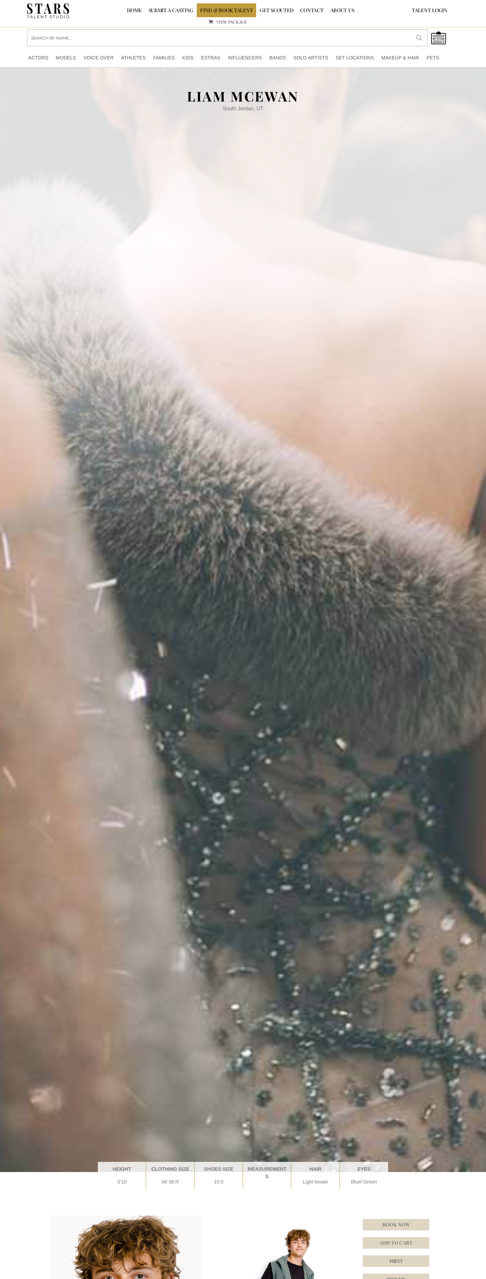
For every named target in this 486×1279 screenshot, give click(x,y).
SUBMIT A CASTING (171, 10)
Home (134, 10)
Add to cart (396, 1243)
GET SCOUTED (276, 10)
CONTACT (311, 10)
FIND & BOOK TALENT (226, 10)
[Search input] (219, 37)
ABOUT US (342, 10)
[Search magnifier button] (419, 38)
